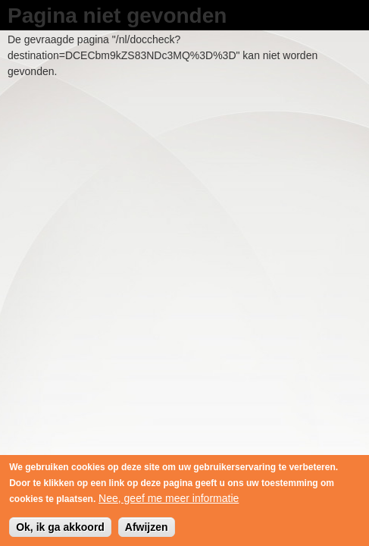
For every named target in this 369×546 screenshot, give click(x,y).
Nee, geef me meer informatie (169, 501)
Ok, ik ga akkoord (60, 530)
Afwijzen (146, 530)
